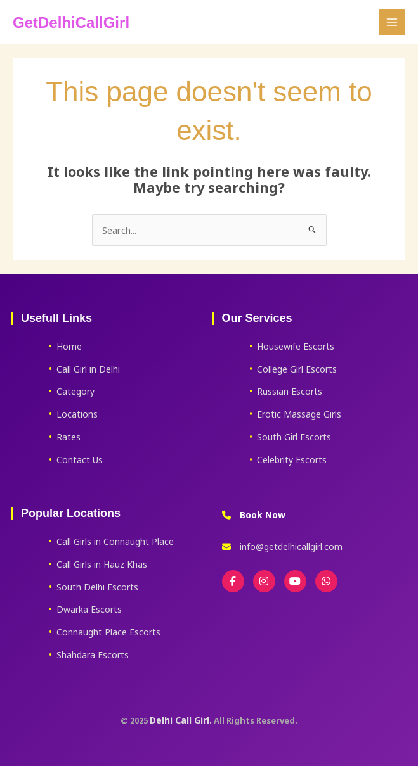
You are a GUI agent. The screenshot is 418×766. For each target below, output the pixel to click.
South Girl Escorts (294, 437)
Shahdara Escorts (92, 655)
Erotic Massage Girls (299, 414)
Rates (68, 437)
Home (69, 346)
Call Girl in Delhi (88, 369)
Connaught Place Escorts (108, 632)
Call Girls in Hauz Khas (101, 564)
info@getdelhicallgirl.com (291, 546)
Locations (77, 414)
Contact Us (79, 460)
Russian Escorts (289, 391)
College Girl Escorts (297, 369)
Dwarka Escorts (89, 609)
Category (75, 391)
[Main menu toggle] (392, 22)
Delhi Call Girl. (181, 720)
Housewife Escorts (295, 346)
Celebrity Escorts (292, 460)
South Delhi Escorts (97, 587)
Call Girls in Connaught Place (115, 541)
